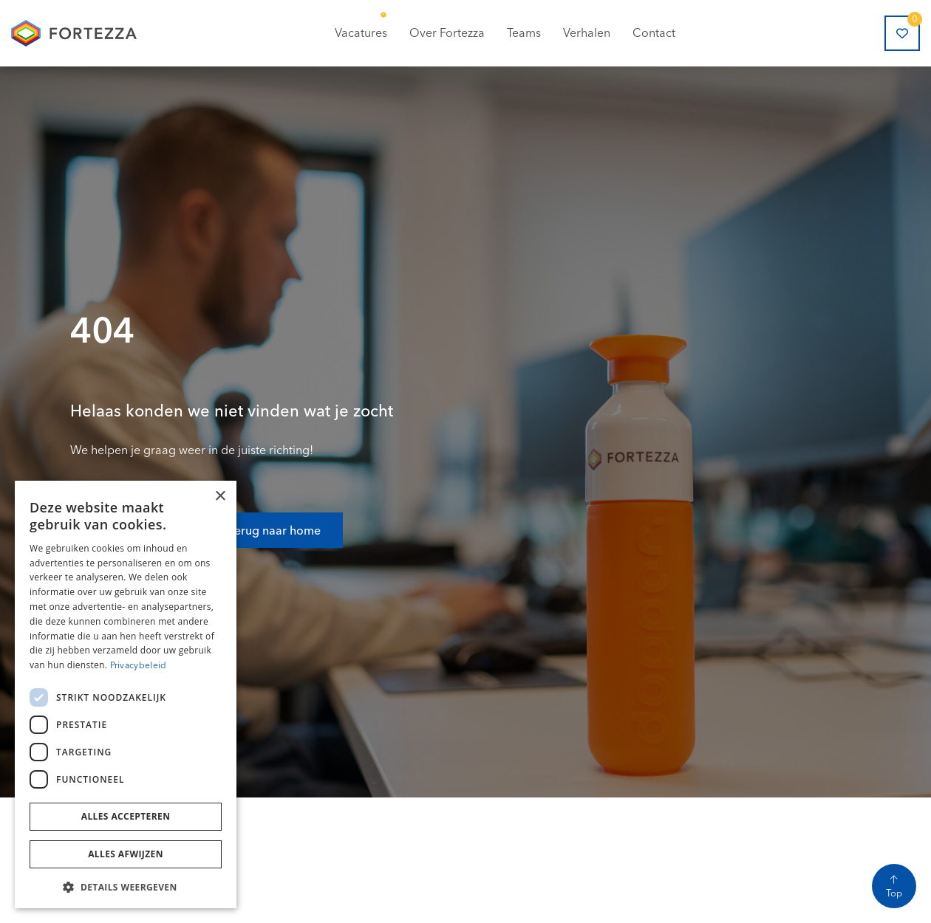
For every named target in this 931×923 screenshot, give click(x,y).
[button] (126, 885)
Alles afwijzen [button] (125, 854)
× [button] (219, 496)
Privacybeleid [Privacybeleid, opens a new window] (138, 664)
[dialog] (125, 694)
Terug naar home (275, 519)
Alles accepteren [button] (126, 816)
